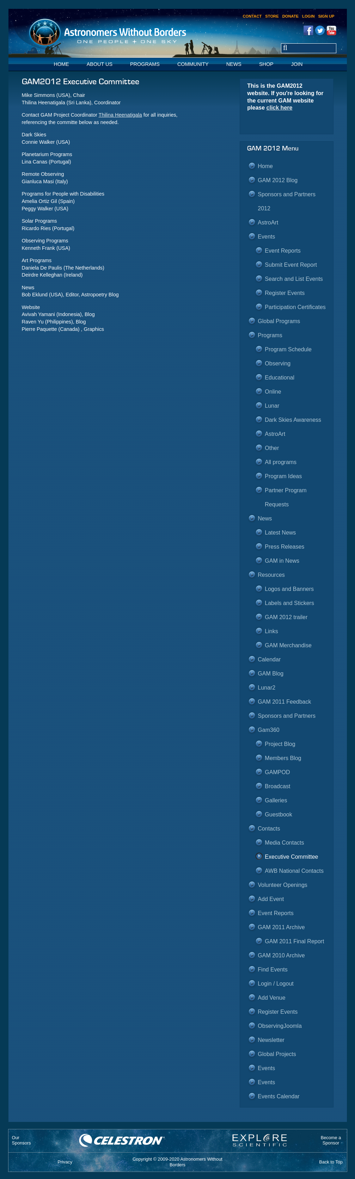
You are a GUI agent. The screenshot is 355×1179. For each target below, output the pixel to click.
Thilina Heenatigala (120, 115)
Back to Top (331, 1162)
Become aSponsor (331, 1140)
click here (280, 108)
